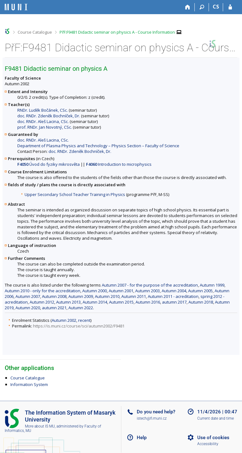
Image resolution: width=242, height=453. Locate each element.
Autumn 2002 (64, 320)
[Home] (188, 7)
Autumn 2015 (121, 302)
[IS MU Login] (230, 7)
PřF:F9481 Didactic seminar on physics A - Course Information (117, 32)
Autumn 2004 (174, 291)
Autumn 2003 (147, 291)
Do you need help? (156, 412)
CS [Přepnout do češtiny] (216, 6)
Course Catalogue (35, 32)
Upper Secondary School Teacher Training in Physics (75, 194)
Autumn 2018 (200, 302)
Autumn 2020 (27, 307)
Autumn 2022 (80, 307)
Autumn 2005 (200, 291)
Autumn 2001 (121, 291)
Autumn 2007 (27, 296)
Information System (29, 384)
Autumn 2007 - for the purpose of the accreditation (150, 285)
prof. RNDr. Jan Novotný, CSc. (44, 127)
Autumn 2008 (54, 296)
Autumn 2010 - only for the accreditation (42, 291)
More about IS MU (40, 426)
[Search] (202, 7)
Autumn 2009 (80, 296)
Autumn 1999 (212, 285)
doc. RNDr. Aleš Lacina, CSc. (43, 121)
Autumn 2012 (42, 302)
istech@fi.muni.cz (152, 418)
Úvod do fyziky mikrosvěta (48, 164)
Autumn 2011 (133, 296)
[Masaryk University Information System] (16, 7)
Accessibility (207, 444)
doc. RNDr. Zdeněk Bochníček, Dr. (48, 116)
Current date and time (215, 418)
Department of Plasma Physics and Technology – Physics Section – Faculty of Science (98, 145)
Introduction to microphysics (119, 164)
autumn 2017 (174, 302)
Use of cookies (213, 437)
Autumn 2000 (94, 291)
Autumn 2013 (68, 302)
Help (142, 437)
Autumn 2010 (107, 296)
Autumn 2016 (147, 302)
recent (84, 320)
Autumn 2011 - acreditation (173, 296)
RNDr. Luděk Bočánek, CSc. (42, 110)
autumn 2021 (54, 307)
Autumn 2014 (95, 302)
